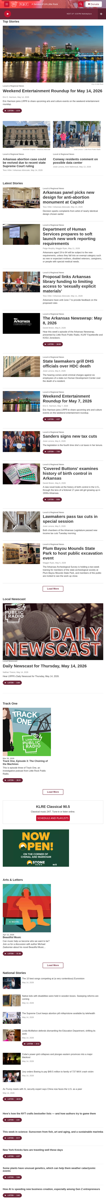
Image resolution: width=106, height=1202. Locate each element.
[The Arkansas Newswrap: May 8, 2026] (21, 323)
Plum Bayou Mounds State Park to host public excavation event (73, 553)
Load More (53, 589)
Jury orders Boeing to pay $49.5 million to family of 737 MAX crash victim (58, 1071)
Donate (95, 4)
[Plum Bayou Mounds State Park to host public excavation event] (21, 553)
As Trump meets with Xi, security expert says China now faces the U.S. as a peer (42, 1089)
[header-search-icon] (81, 4)
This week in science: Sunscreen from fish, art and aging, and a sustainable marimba (53, 1131)
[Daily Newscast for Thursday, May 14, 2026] (53, 631)
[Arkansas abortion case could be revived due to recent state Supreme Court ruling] (26, 134)
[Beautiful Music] (27, 908)
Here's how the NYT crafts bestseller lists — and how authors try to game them (49, 1113)
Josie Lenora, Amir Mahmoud (65, 167)
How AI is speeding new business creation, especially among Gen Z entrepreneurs (51, 1189)
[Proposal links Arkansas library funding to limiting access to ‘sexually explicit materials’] (21, 282)
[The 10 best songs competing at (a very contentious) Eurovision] (12, 983)
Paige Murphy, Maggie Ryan (55, 248)
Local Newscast (10, 661)
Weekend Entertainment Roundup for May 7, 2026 (67, 398)
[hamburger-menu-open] (6, 4)
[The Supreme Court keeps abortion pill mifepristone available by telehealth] (12, 1018)
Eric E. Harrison (9, 97)
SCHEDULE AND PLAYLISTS (53, 818)
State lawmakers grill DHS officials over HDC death (68, 363)
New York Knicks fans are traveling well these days (33, 1150)
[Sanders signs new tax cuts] (21, 441)
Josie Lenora (48, 371)
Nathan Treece (9, 672)
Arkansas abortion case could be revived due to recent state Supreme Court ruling (24, 162)
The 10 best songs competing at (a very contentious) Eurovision (53, 978)
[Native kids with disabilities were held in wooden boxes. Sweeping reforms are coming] (12, 1000)
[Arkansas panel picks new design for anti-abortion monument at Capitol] (21, 197)
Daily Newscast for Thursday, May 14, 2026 (45, 666)
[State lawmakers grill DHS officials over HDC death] (21, 366)
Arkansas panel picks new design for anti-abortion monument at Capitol (68, 197)
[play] (7, 13)
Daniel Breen (48, 328)
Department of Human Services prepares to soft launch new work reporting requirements (69, 236)
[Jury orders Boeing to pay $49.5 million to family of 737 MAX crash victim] (12, 1076)
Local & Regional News (13, 86)
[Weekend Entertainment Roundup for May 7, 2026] (21, 401)
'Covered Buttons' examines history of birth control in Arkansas (70, 473)
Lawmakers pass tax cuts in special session (70, 519)
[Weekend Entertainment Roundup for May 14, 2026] (53, 54)
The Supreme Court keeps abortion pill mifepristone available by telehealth (58, 1013)
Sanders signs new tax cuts (70, 436)
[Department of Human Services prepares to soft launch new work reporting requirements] (21, 234)
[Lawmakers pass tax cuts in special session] (21, 521)
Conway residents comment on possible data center (75, 160)
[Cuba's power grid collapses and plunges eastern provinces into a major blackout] (12, 1059)
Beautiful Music (12, 937)
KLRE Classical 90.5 (53, 807)
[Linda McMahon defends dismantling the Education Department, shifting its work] (12, 1035)
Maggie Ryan (48, 563)
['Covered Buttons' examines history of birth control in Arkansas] (21, 473)
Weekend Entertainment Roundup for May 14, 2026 (52, 91)
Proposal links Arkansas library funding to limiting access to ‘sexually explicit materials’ (69, 283)
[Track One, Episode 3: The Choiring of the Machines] (27, 732)
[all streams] (102, 13)
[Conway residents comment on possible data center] (76, 134)
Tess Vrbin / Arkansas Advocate (16, 170)
